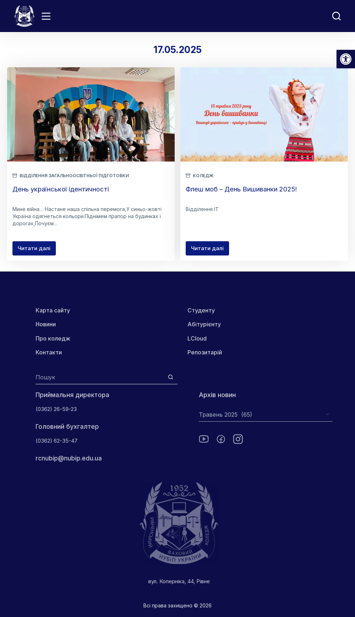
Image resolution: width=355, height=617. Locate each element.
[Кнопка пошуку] (171, 377)
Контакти (49, 352)
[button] (346, 59)
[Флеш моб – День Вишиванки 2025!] (264, 114)
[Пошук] (336, 16)
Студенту (212, 310)
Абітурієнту (215, 324)
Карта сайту (53, 310)
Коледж (203, 175)
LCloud (208, 338)
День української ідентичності (66, 189)
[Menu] (46, 16)
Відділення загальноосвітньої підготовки (74, 175)
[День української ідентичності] (91, 114)
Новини (46, 324)
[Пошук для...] (100, 377)
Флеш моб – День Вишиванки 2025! (249, 189)
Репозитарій (216, 352)
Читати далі (37, 250)
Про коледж (53, 338)
